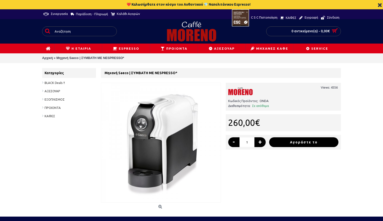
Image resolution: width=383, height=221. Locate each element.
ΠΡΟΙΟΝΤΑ (53, 107)
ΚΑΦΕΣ (50, 116)
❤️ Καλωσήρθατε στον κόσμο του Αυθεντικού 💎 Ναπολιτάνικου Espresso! (189, 4)
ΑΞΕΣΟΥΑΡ (52, 91)
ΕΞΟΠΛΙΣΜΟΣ (55, 99)
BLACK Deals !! (55, 82)
